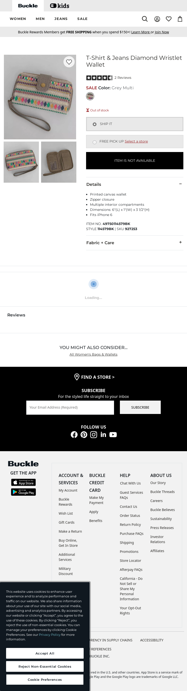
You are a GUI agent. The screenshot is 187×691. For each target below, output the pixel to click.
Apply (93, 511)
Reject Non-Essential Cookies (44, 666)
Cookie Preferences (93, 649)
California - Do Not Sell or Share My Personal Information (131, 588)
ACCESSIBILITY (151, 640)
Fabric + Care (134, 242)
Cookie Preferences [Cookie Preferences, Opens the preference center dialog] (45, 680)
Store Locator (130, 560)
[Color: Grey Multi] (90, 96)
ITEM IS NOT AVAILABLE (134, 160)
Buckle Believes (162, 509)
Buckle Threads (162, 491)
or (143, 32)
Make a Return (70, 531)
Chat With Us (130, 483)
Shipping (127, 542)
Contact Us (128, 506)
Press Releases (162, 527)
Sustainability (161, 518)
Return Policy (130, 524)
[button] (18, 19)
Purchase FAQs (131, 533)
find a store (98, 377)
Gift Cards (66, 522)
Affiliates (157, 550)
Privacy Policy (50, 635)
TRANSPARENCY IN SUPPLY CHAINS (104, 640)
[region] (45, 636)
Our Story (158, 482)
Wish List (66, 513)
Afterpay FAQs (131, 569)
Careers (156, 500)
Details (134, 184)
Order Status (130, 515)
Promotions (129, 551)
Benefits (95, 520)
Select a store (136, 141)
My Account (68, 490)
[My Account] (157, 19)
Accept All (45, 653)
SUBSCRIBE (140, 407)
